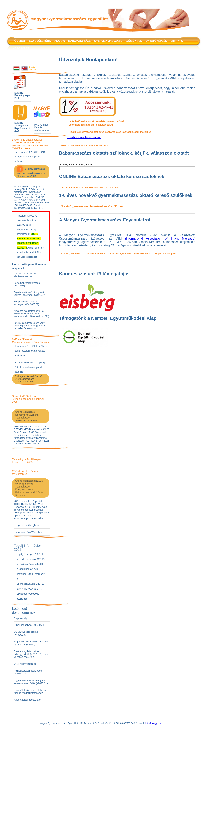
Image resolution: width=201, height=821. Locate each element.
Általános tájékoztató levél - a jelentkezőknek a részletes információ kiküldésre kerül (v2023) (31, 314)
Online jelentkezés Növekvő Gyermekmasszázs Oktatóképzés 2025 (28, 379)
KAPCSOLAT (21, 48)
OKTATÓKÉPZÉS (156, 40)
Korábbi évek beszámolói (84, 137)
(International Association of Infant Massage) (160, 238)
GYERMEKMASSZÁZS (108, 40)
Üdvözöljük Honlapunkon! (88, 59)
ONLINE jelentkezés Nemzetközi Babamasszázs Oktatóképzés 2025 (31, 171)
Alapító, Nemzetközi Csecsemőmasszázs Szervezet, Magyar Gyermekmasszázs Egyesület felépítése (119, 253)
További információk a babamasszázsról (84, 145)
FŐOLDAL (19, 40)
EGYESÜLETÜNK (40, 40)
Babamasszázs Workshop (28, 532)
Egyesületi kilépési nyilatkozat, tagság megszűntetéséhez (30, 691)
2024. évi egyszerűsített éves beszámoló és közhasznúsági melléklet (110, 131)
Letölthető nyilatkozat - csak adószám (90, 124)
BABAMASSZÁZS (79, 40)
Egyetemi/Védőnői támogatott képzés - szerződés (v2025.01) (29, 293)
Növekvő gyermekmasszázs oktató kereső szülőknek (92, 206)
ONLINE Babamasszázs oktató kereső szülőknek (89, 187)
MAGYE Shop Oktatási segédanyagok (41, 127)
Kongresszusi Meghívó (26, 525)
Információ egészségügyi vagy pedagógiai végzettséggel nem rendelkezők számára (29, 326)
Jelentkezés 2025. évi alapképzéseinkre (25, 275)
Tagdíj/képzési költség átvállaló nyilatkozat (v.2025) (31, 643)
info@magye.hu (153, 723)
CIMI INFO (176, 40)
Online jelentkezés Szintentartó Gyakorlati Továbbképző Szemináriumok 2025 (27, 416)
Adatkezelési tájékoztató (27, 699)
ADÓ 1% (59, 40)
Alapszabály (20, 618)
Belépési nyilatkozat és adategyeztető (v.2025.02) (28, 653)
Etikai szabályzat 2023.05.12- (30, 625)
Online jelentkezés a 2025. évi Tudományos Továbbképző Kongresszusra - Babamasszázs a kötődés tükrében (29, 487)
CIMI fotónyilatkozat (25, 663)
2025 (22, 95)
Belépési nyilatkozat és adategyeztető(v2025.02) (26, 303)
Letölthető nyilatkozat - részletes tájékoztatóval (96, 121)
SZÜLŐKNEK (134, 40)
